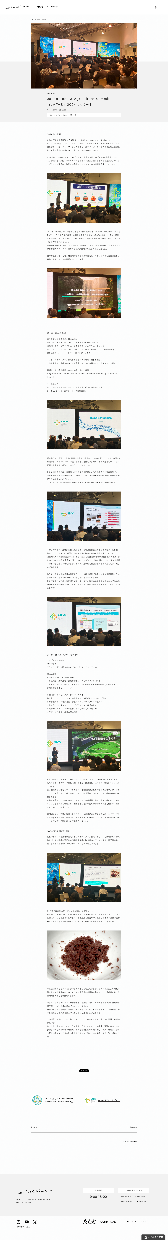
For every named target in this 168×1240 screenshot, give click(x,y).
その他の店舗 (140, 1196)
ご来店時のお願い (141, 1201)
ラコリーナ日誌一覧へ (130, 1141)
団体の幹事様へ (127, 1201)
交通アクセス (126, 1196)
